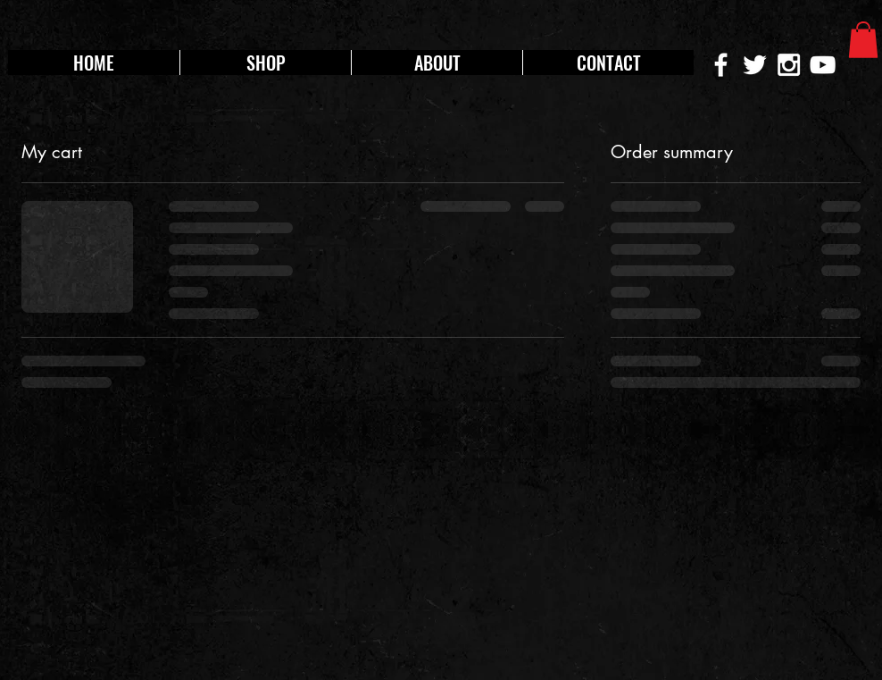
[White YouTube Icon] (822, 64)
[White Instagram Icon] (788, 64)
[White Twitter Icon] (754, 64)
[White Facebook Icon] (720, 64)
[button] (863, 39)
